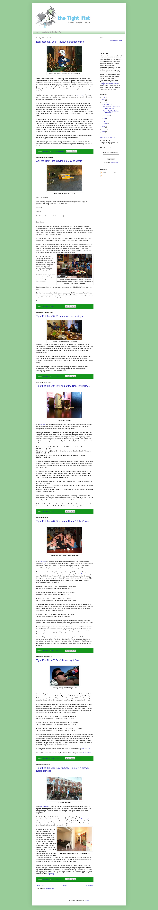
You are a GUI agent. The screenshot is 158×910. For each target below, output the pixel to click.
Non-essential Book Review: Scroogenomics (60, 41)
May (104, 118)
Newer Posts (40, 885)
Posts (103, 172)
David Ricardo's (45, 806)
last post (43, 424)
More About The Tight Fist (107, 137)
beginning (51, 874)
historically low (86, 819)
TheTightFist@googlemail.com (109, 84)
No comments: (60, 151)
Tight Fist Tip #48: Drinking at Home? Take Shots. (62, 521)
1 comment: (59, 511)
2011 (103, 127)
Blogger (87, 900)
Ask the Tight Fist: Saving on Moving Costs (59, 161)
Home (36, 32)
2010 (103, 129)
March (105, 123)
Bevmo (83, 574)
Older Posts (89, 885)
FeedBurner (114, 162)
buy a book (80, 95)
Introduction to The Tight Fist (51, 32)
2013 (103, 100)
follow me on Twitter (116, 40)
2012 (103, 102)
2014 (103, 97)
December (106, 104)
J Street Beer (87, 753)
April (104, 121)
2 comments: (59, 306)
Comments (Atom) (49, 888)
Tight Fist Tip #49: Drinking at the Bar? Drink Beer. (63, 386)
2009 (103, 132)
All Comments (106, 176)
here (38, 87)
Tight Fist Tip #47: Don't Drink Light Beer (58, 660)
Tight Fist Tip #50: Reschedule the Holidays (59, 316)
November (106, 116)
